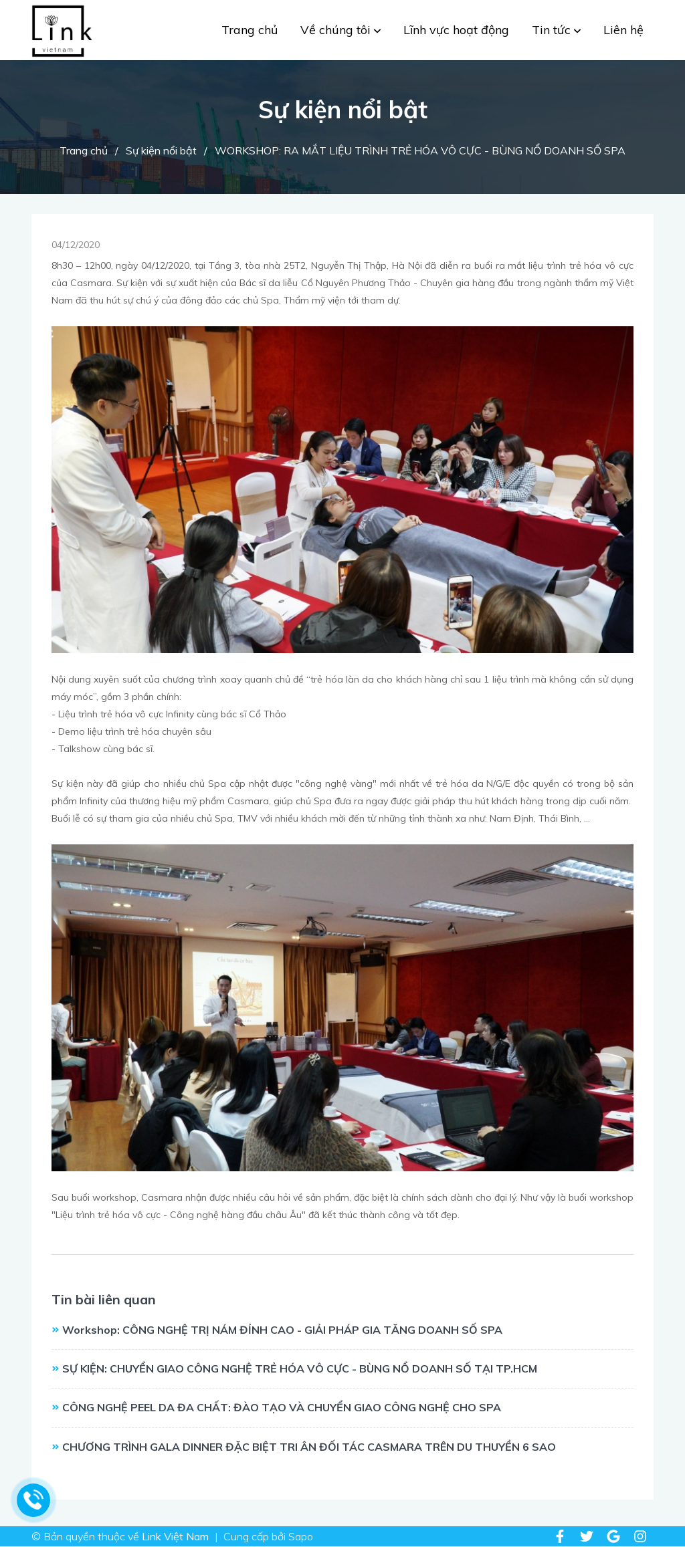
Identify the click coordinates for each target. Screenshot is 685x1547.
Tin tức (556, 29)
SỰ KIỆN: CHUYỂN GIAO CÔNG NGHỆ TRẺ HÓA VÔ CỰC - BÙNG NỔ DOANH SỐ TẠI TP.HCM (299, 1368)
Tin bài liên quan (104, 1299)
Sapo (300, 1536)
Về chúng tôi (340, 29)
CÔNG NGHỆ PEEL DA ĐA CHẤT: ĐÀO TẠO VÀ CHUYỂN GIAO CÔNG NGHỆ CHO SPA (281, 1407)
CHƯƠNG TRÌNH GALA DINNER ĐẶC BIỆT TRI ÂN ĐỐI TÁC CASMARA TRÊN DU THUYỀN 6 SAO (309, 1446)
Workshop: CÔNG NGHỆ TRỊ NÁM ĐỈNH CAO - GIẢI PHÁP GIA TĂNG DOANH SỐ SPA (282, 1329)
